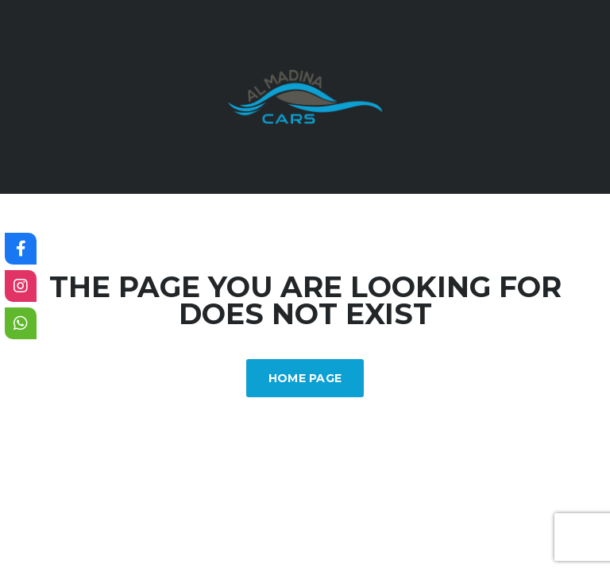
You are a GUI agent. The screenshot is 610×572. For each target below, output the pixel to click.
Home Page (305, 378)
